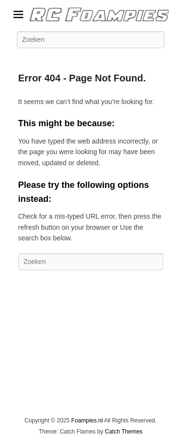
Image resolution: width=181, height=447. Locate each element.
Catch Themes (123, 431)
